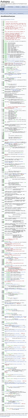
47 (2, 64)
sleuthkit (10, 13)
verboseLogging (17, 70)
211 (2, 297)
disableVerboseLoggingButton (11, 284)
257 (2, 367)
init (14, 84)
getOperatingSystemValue (10, 323)
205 (2, 292)
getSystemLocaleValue (9, 368)
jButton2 (22, 274)
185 (2, 264)
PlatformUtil (23, 59)
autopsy (14, 13)
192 (2, 274)
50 (2, 68)
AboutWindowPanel (17, 64)
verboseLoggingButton (9, 280)
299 (2, 408)
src (4, 13)
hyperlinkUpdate (8, 391)
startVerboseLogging (16, 400)
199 (2, 283)
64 (2, 84)
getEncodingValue (21, 378)
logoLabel (22, 278)
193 (2, 275)
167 (2, 241)
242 (2, 345)
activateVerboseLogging (10, 265)
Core (1, 13)
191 (2, 272)
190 (2, 272)
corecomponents (20, 13)
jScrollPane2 (7, 276)
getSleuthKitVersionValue (10, 310)
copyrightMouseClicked (10, 242)
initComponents (16, 109)
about (17, 69)
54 (2, 71)
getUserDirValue (17, 374)
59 (2, 77)
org (6, 13)
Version (21, 60)
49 (2, 67)
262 (2, 374)
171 (2, 247)
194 (2, 276)
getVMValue (19, 353)
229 (2, 322)
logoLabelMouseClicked (10, 253)
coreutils (17, 59)
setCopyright (15, 386)
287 (2, 400)
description (7, 273)
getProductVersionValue (10, 314)
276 (2, 390)
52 (2, 70)
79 (2, 109)
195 (2, 278)
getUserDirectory (15, 402)
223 (2, 313)
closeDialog (15, 292)
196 (2, 279)
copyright (23, 272)
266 (2, 378)
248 (2, 353)
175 (2, 252)
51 (2, 69)
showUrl (14, 297)
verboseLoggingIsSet (18, 408)
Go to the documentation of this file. (8, 19)
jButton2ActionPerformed (10, 247)
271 (2, 386)
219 (2, 309)
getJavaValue (20, 345)
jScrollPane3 (7, 277)
